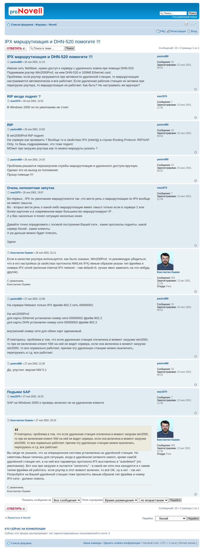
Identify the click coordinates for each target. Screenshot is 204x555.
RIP (10, 125)
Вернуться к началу (195, 89)
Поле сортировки (110, 500)
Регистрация (178, 31)
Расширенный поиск (184, 16)
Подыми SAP (18, 392)
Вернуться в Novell (19, 517)
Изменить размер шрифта (193, 24)
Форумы (41, 24)
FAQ (162, 31)
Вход (194, 31)
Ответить (16, 48)
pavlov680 (16, 62)
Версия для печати (186, 24)
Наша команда (92, 543)
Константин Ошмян (21, 252)
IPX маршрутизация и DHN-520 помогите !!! (52, 41)
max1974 (15, 101)
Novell (53, 24)
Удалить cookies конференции (122, 543)
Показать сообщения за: (51, 500)
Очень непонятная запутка (30, 188)
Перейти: (148, 518)
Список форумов (22, 24)
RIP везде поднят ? (24, 96)
